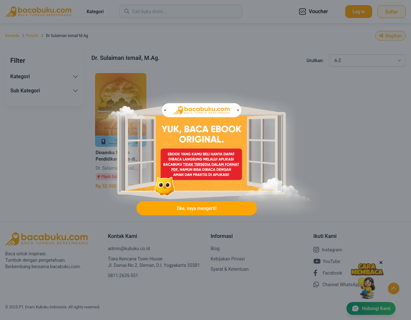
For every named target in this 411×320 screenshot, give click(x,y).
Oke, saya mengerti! (196, 208)
